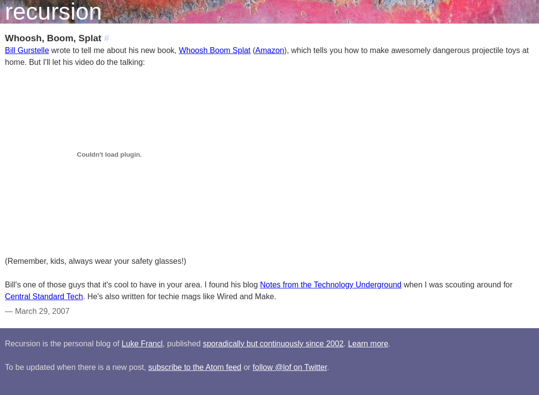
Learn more (368, 343)
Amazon (269, 50)
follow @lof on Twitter (290, 367)
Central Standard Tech (44, 296)
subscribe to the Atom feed (194, 367)
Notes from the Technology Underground (330, 285)
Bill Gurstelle (27, 50)
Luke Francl (142, 343)
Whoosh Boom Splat (215, 50)
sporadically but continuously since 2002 (273, 343)
